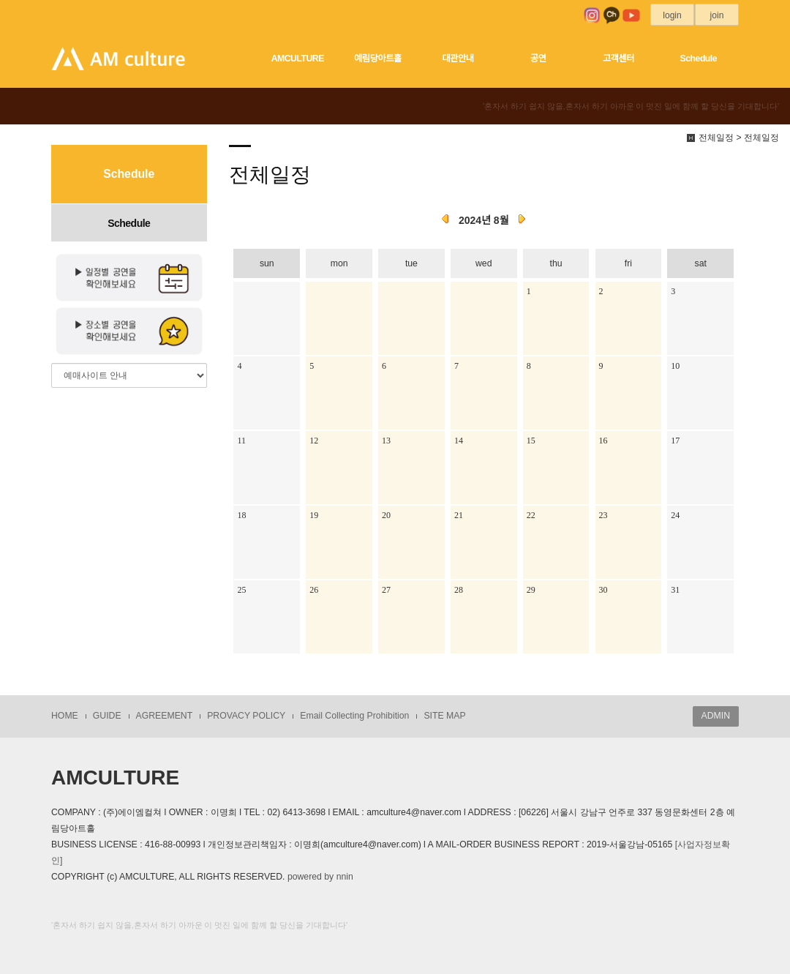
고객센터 (618, 58)
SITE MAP (444, 716)
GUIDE (107, 716)
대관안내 (457, 58)
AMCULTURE (297, 58)
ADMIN (715, 716)
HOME (64, 716)
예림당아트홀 (378, 58)
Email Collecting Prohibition (354, 716)
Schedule (698, 58)
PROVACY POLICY (246, 716)
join (716, 15)
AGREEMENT (164, 716)
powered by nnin (320, 877)
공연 (538, 58)
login (672, 15)
